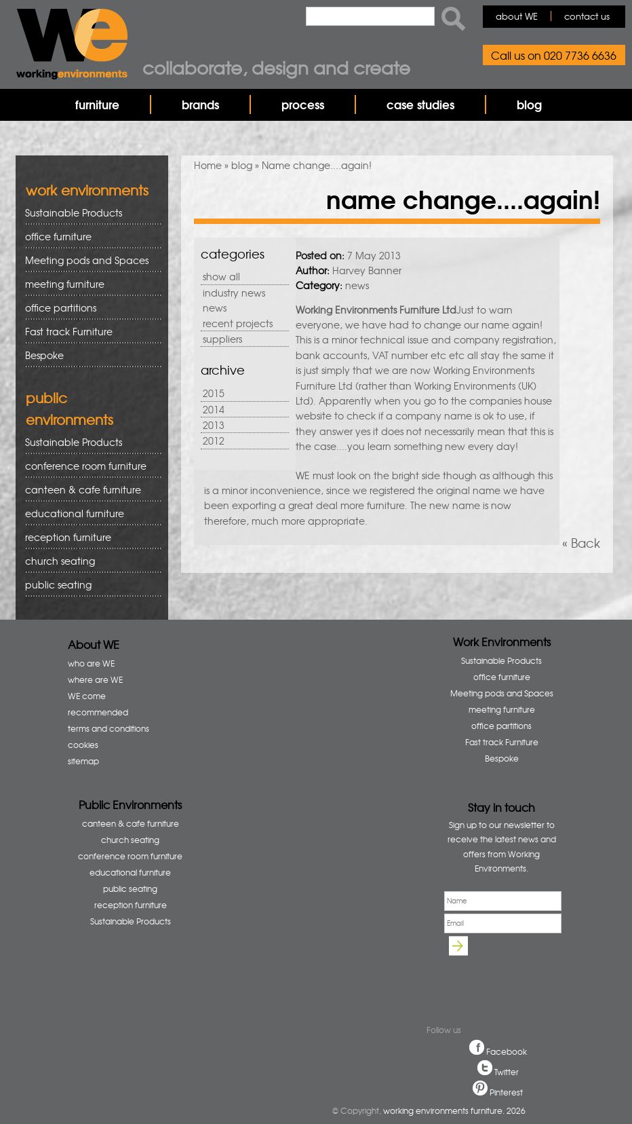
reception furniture (88, 537)
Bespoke (44, 355)
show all (221, 276)
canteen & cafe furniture (88, 490)
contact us (587, 16)
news (214, 307)
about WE (517, 16)
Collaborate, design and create (276, 67)
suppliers (222, 338)
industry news (234, 292)
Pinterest (506, 1092)
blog (529, 104)
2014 (213, 409)
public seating (88, 585)
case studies (420, 104)
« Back (581, 542)
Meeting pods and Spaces (88, 260)
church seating (60, 560)
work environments (87, 190)
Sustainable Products (73, 212)
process (302, 104)
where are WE (95, 679)
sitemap (83, 761)
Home (208, 165)
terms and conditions (108, 728)
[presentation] (507, 978)
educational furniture (88, 513)
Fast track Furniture (69, 331)
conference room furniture (88, 466)
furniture (97, 104)
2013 (213, 425)
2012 (213, 440)
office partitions (88, 308)
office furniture (88, 236)
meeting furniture (88, 284)
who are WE (91, 663)
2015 (213, 393)
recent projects (238, 323)
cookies (83, 744)
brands (200, 104)
